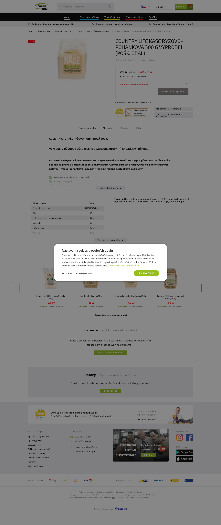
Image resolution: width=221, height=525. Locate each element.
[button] (77, 273)
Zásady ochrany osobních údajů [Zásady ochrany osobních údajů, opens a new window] (124, 265)
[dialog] (110, 262)
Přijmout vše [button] (146, 273)
